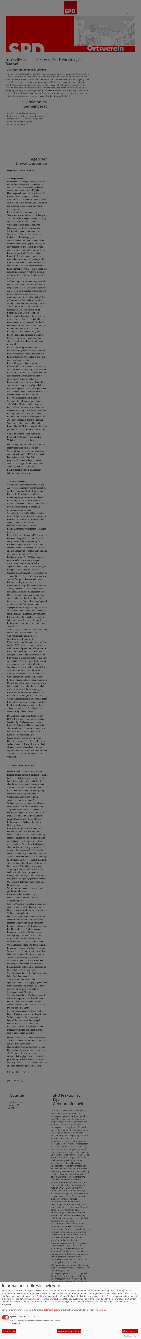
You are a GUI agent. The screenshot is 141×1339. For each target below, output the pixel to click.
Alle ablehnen (9, 1331)
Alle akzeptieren (129, 1331)
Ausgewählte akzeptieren (69, 1331)
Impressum (100, 1310)
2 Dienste (15, 1323)
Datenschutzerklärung (54, 1310)
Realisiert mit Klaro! (131, 1336)
